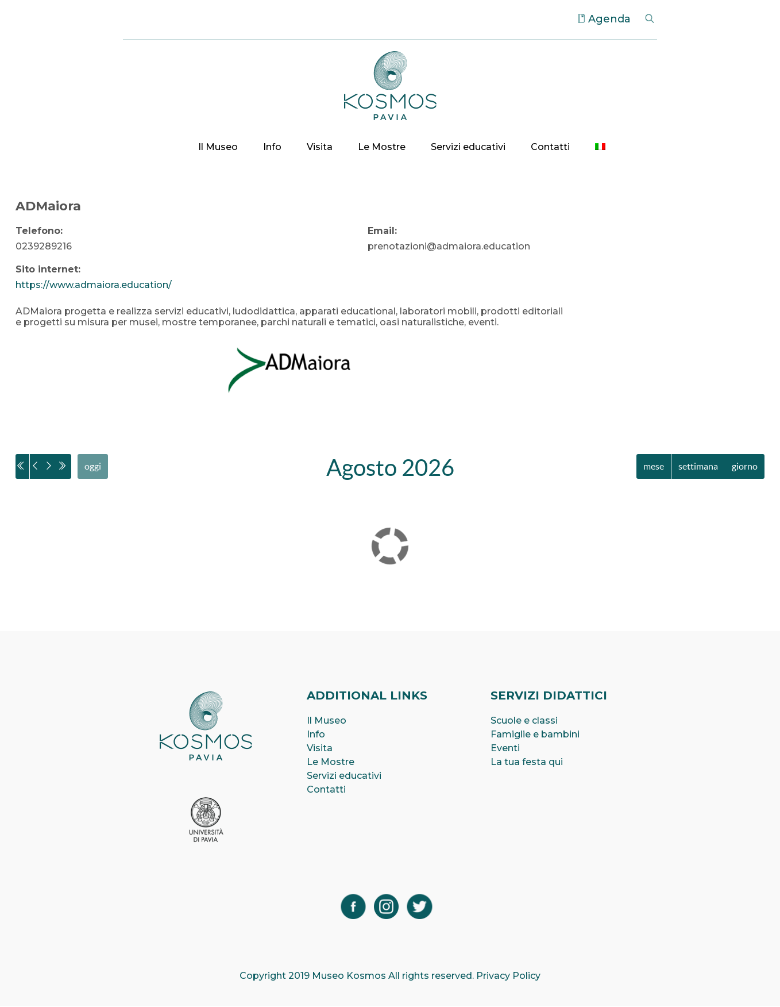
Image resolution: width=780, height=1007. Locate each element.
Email (381, 230)
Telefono (38, 230)
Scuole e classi (524, 721)
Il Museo (218, 146)
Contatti (550, 146)
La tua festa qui (527, 762)
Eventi (505, 748)
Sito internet (47, 269)
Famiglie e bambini (535, 734)
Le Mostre (382, 146)
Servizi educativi (468, 146)
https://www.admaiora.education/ (94, 284)
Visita (320, 146)
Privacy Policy (508, 976)
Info (272, 146)
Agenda (609, 19)
